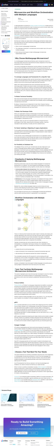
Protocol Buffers (18, 285)
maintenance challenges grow (23, 183)
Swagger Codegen (18, 330)
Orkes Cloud (17, 381)
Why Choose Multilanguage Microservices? (4, 15)
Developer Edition (36, 379)
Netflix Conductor (42, 367)
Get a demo (33, 433)
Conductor (16, 376)
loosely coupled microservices (37, 25)
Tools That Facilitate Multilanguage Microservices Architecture (5, 28)
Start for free (22, 433)
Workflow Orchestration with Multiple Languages (6, 23)
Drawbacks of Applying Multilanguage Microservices (5, 19)
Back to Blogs (4, 8)
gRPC (15, 304)
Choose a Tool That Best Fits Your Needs (6, 32)
